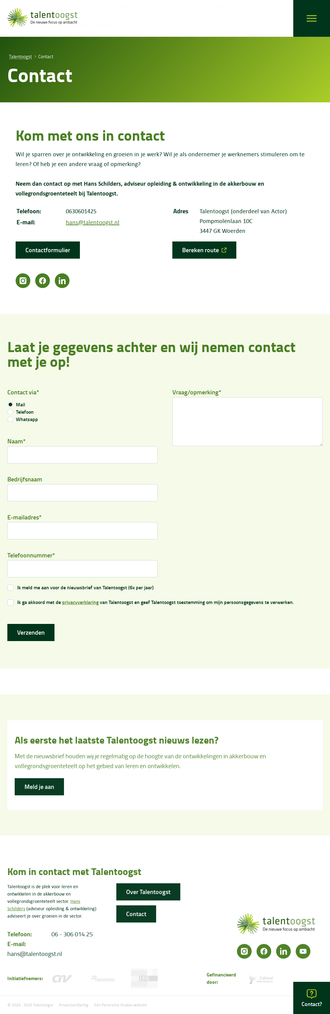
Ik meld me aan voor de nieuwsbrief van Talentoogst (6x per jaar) (85, 589)
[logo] (42, 18)
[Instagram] (23, 280)
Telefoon (25, 413)
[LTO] (144, 980)
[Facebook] (42, 280)
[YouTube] (303, 953)
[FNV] (103, 980)
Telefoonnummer (31, 556)
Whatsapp (27, 420)
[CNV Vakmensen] (62, 980)
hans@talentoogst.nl (92, 222)
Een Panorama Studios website (120, 1004)
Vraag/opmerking (196, 393)
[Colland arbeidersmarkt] (261, 980)
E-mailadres (24, 518)
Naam (16, 442)
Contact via (23, 393)
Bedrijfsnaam (24, 480)
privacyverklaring (80, 603)
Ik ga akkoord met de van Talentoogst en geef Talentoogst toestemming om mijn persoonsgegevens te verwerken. (155, 603)
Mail (20, 406)
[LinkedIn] (62, 280)
